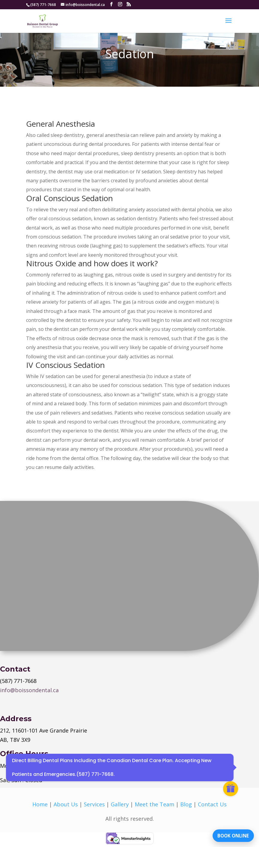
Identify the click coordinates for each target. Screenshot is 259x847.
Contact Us (212, 804)
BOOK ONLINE (230, 833)
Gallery (120, 804)
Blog (186, 804)
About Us (66, 804)
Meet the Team (154, 804)
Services (94, 804)
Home (40, 804)
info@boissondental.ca (29, 690)
